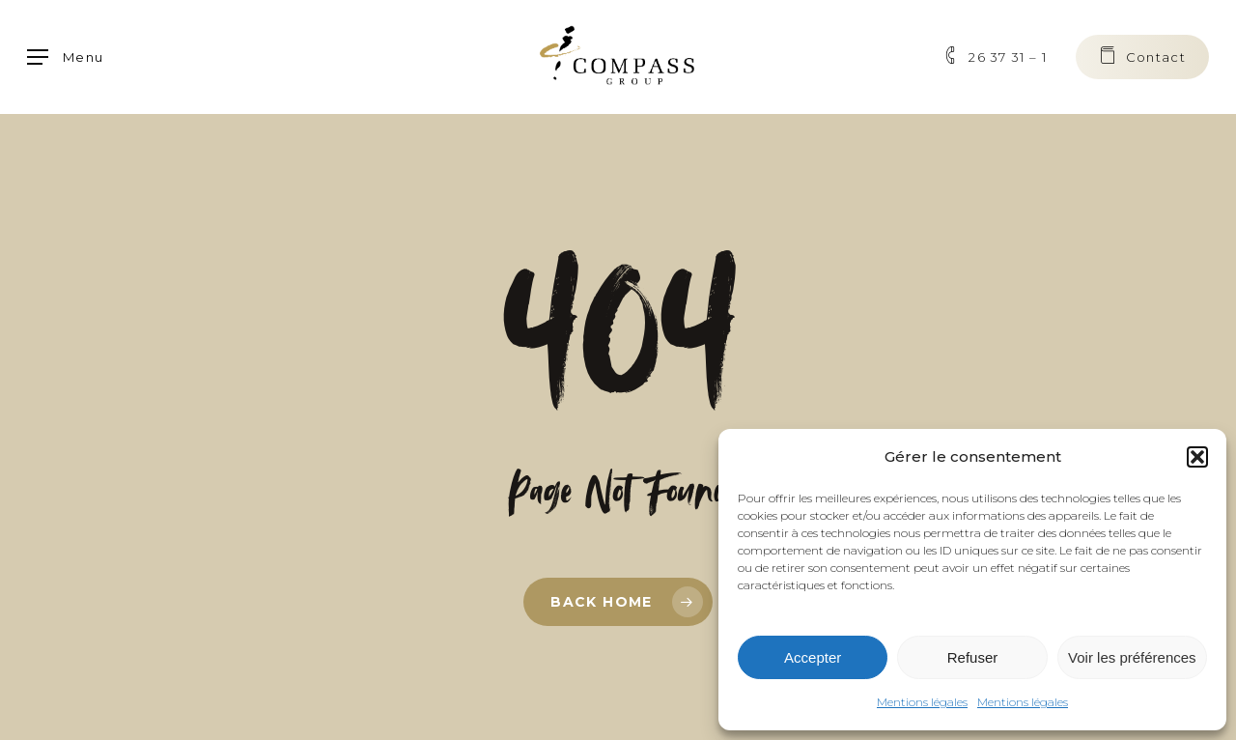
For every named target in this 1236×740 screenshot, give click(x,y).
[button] (1197, 457)
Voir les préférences (1132, 657)
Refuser (972, 657)
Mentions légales (922, 702)
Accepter (812, 657)
